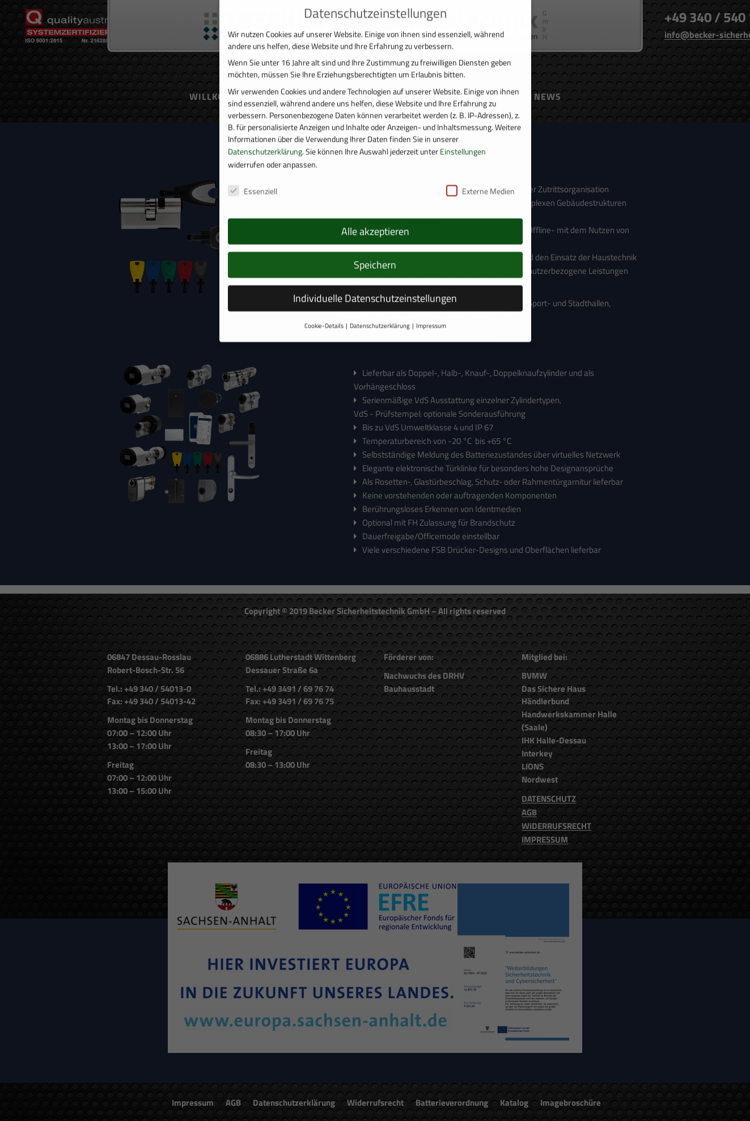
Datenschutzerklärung (265, 133)
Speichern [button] (375, 247)
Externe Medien (480, 173)
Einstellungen (463, 133)
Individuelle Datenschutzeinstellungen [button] (375, 280)
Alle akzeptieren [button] (375, 213)
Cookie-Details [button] (324, 307)
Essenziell (252, 173)
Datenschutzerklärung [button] (380, 307)
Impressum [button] (431, 307)
